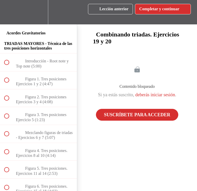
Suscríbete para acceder (137, 114)
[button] (9, 12)
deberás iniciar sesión (155, 94)
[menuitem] (38, 12)
